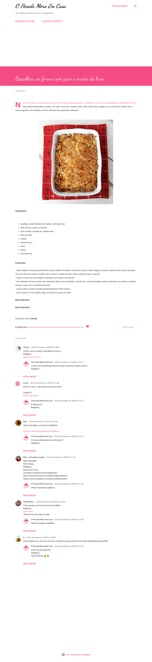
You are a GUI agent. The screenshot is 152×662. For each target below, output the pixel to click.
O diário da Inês (30, 431)
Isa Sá (25, 383)
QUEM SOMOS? (53, 21)
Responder (29, 376)
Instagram (54, 431)
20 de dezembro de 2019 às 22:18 (69, 484)
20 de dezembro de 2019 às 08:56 (45, 347)
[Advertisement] (76, 47)
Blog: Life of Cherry (32, 357)
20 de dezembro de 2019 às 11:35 (60, 457)
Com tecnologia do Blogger (76, 654)
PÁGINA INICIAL (25, 21)
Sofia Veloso (28, 502)
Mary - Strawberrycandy (33, 457)
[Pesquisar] (119, 6)
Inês (25, 421)
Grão (46, 327)
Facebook (43, 431)
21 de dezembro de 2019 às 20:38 (41, 537)
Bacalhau (32, 327)
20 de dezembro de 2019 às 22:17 (69, 362)
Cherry (26, 347)
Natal (53, 327)
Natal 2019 (62, 327)
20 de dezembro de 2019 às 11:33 (43, 421)
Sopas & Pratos (76, 327)
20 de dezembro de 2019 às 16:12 (50, 502)
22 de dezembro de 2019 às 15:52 (69, 546)
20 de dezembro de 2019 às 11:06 (44, 383)
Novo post (28, 511)
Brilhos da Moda (30, 395)
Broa (40, 327)
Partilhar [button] (128, 327)
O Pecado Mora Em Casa (40, 6)
